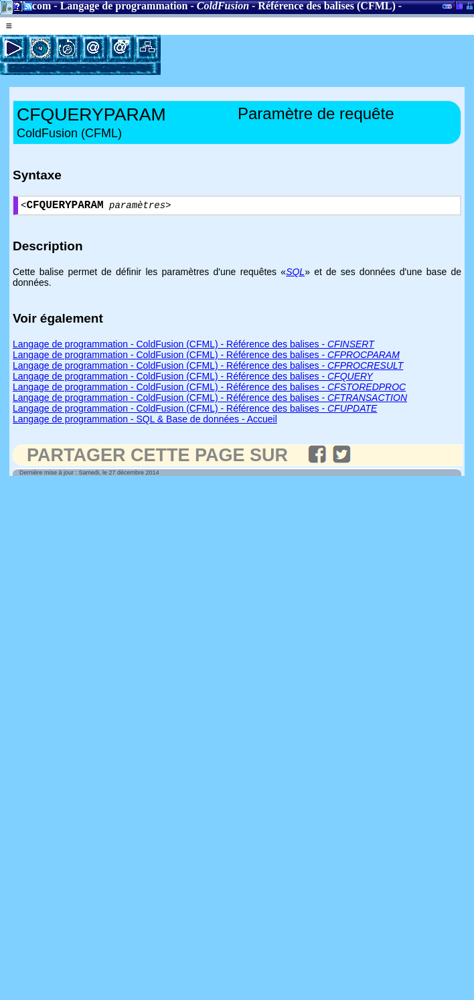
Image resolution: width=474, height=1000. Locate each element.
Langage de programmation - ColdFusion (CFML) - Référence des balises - (193, 346)
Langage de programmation (124, 5)
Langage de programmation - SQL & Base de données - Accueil (145, 421)
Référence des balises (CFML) (326, 5)
